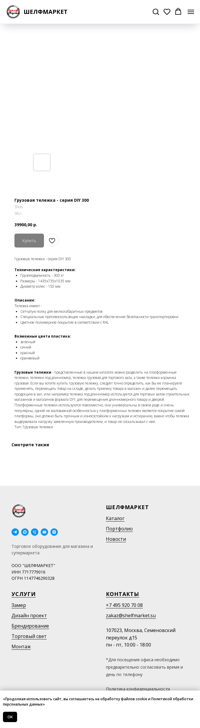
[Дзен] (54, 532)
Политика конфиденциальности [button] (138, 689)
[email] (44, 532)
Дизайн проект (29, 615)
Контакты (122, 593)
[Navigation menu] (191, 12)
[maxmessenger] (25, 532)
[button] (155, 11)
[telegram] (15, 532)
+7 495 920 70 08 (124, 605)
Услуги (24, 593)
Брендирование (30, 626)
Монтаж (21, 646)
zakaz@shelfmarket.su (131, 615)
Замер (19, 605)
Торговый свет (29, 636)
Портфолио (119, 528)
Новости (116, 539)
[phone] (34, 532)
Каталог (115, 518)
